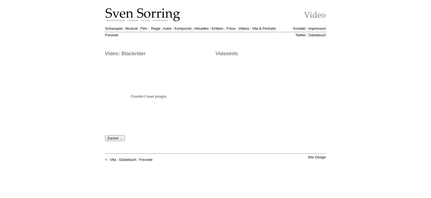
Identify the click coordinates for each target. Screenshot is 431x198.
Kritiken (217, 28)
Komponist (183, 28)
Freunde (111, 35)
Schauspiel (114, 28)
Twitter (300, 35)
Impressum (317, 28)
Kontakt (299, 28)
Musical (131, 28)
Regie (156, 28)
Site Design (317, 157)
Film (143, 28)
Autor (167, 28)
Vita (113, 160)
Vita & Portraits (264, 28)
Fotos (231, 28)
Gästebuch (317, 35)
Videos (243, 28)
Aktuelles (201, 28)
